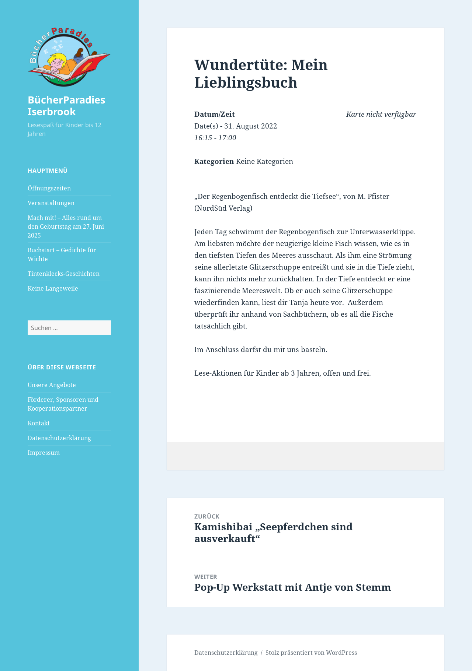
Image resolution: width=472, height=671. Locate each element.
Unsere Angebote (52, 385)
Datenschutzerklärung (59, 438)
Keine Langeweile (53, 288)
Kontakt (39, 423)
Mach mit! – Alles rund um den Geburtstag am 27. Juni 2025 (66, 226)
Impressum (44, 453)
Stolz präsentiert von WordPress (311, 653)
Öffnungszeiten (49, 188)
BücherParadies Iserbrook (66, 105)
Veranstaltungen (51, 203)
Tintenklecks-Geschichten (64, 274)
